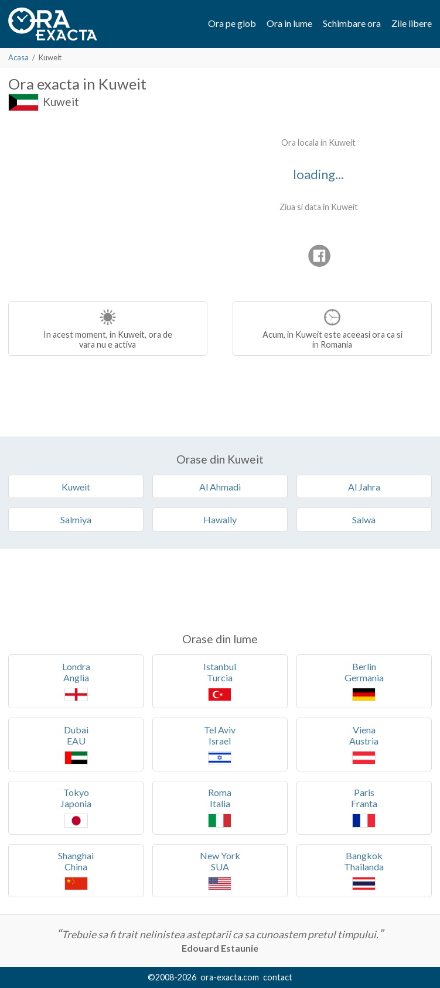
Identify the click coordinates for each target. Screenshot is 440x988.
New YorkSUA (220, 870)
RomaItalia (219, 807)
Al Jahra (364, 486)
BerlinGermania (364, 681)
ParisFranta (364, 807)
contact (277, 977)
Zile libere (411, 23)
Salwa (364, 519)
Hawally (220, 519)
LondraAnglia (76, 681)
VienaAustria (363, 744)
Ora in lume (289, 23)
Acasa (18, 57)
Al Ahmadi (220, 486)
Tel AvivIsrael (220, 744)
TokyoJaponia (75, 807)
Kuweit (61, 101)
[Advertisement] (106, 205)
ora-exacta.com (229, 977)
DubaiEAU (76, 744)
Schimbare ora (352, 23)
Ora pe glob (232, 23)
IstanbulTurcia (219, 681)
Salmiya (75, 519)
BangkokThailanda (364, 870)
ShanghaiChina (76, 870)
